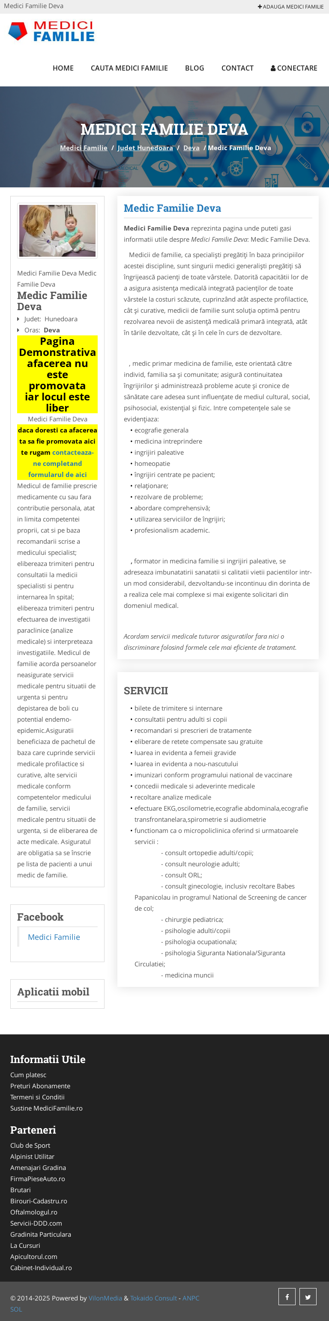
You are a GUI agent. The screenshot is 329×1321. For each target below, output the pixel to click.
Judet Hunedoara (145, 147)
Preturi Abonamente (40, 1085)
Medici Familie (84, 147)
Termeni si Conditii (37, 1097)
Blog (194, 68)
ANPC (190, 1298)
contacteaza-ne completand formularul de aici (61, 463)
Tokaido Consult (153, 1298)
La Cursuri (25, 1245)
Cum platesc (28, 1074)
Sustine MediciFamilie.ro (46, 1108)
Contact (237, 68)
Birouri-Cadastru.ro (38, 1201)
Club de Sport (30, 1145)
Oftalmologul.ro (33, 1212)
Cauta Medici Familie (129, 68)
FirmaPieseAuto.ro (37, 1178)
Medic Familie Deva (172, 208)
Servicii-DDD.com (36, 1223)
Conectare (294, 68)
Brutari (20, 1189)
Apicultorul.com (33, 1256)
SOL (16, 1309)
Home (63, 68)
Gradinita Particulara (40, 1234)
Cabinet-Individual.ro (41, 1267)
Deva (191, 147)
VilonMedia (105, 1298)
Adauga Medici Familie (291, 6)
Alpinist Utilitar (32, 1156)
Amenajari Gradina (38, 1167)
